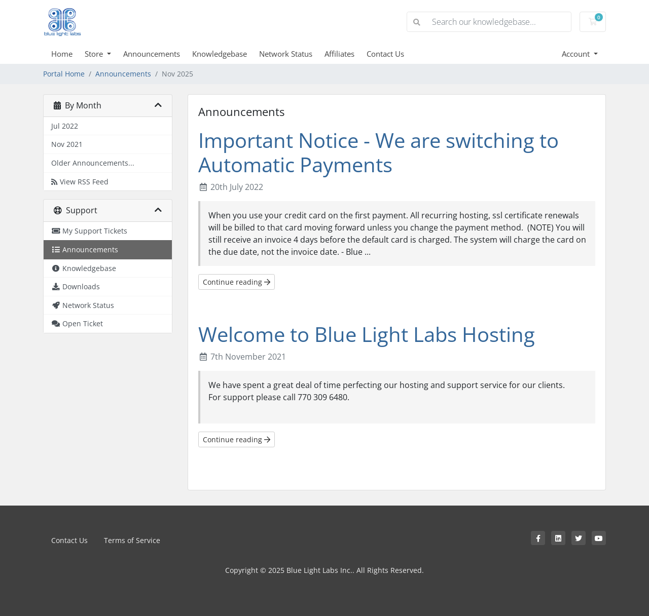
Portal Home (64, 74)
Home (62, 54)
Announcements (151, 54)
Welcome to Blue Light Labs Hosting (366, 334)
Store (95, 54)
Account (577, 54)
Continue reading (236, 282)
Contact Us (385, 54)
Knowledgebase (219, 54)
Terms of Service (132, 540)
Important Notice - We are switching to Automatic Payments (378, 152)
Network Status (285, 54)
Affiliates (339, 54)
